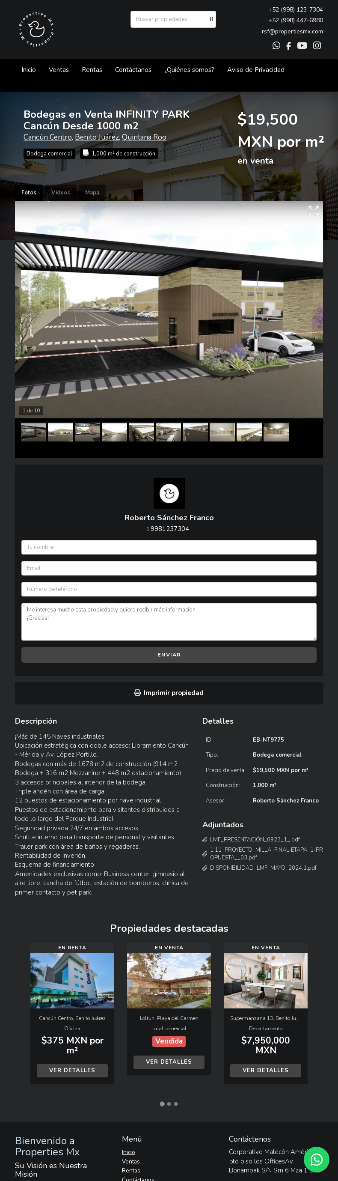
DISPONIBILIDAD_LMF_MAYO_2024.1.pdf (263, 868)
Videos (60, 193)
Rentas (92, 70)
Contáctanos (133, 70)
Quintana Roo (144, 137)
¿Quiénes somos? (189, 70)
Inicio (28, 70)
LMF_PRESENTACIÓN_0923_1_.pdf (255, 840)
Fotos (28, 193)
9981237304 (170, 529)
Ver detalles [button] (72, 1070)
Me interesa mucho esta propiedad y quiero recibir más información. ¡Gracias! (169, 622)
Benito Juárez (97, 137)
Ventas (59, 70)
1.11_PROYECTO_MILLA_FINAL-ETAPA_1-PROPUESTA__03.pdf (266, 854)
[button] (22, 1017)
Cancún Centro (48, 137)
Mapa (92, 193)
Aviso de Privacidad (256, 70)
